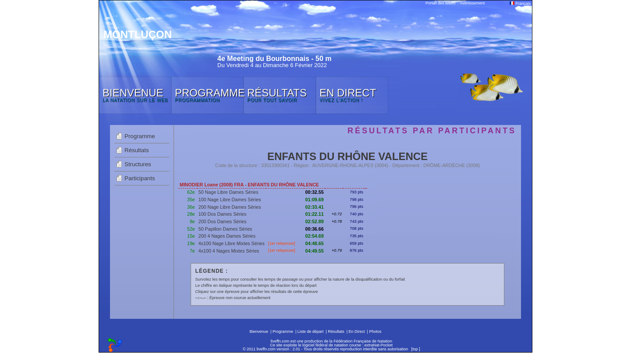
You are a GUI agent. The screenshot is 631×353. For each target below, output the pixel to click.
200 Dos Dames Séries (223, 221)
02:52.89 (314, 221)
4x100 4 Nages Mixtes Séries (229, 250)
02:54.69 (314, 236)
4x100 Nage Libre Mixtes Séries (232, 243)
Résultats (136, 150)
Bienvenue (259, 331)
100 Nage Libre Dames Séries (230, 199)
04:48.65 (314, 243)
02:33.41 (314, 207)
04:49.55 (314, 250)
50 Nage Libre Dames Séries (229, 192)
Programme (139, 136)
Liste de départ (311, 331)
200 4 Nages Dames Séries (227, 236)
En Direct (357, 331)
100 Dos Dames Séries (223, 214)
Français (520, 3)
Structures (137, 164)
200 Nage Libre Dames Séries (230, 207)
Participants (139, 178)
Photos (375, 331)
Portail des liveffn (440, 3)
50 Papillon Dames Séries (225, 229)
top (415, 349)
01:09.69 (314, 199)
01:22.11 (314, 214)
